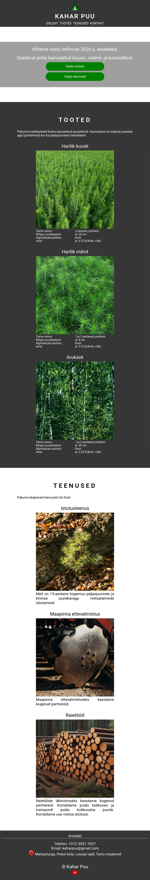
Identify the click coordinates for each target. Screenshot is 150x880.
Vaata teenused (75, 76)
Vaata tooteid (75, 66)
